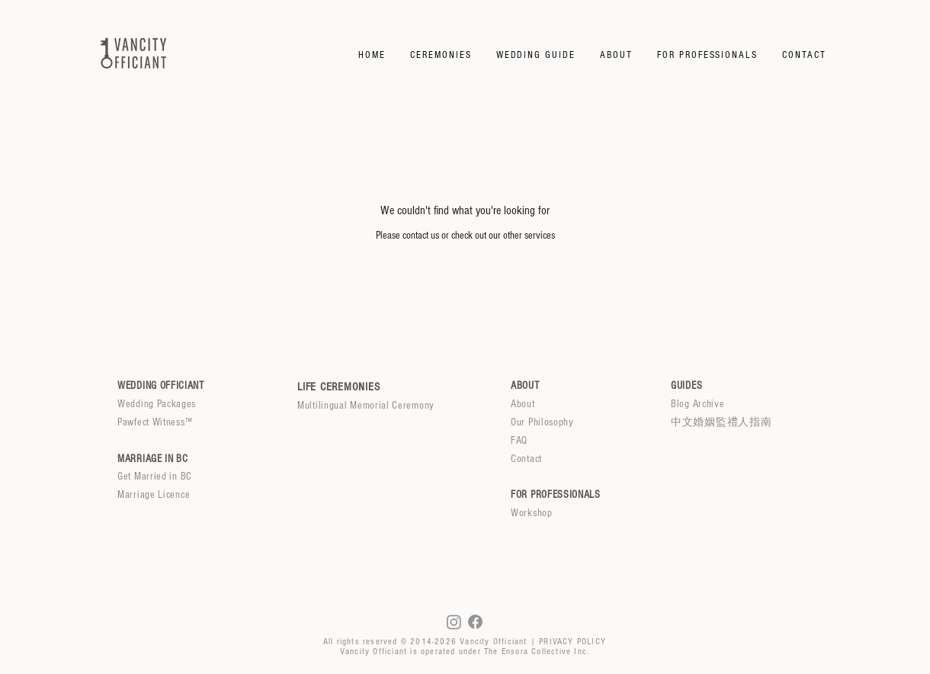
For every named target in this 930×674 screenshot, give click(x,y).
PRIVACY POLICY (572, 642)
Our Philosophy (542, 422)
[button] (441, 55)
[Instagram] (453, 621)
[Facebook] (475, 621)
